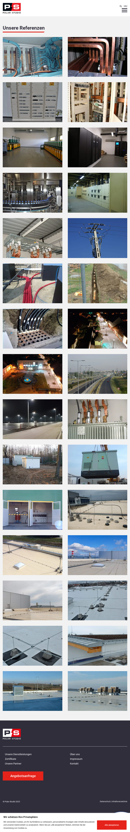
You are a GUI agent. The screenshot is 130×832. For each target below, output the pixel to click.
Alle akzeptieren (112, 825)
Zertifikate (10, 758)
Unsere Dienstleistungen (18, 754)
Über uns (75, 754)
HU (125, 6)
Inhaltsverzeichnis (119, 801)
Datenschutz (105, 801)
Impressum (76, 758)
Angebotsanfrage (23, 776)
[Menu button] (124, 10)
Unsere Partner (13, 763)
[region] (65, 822)
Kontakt (74, 763)
